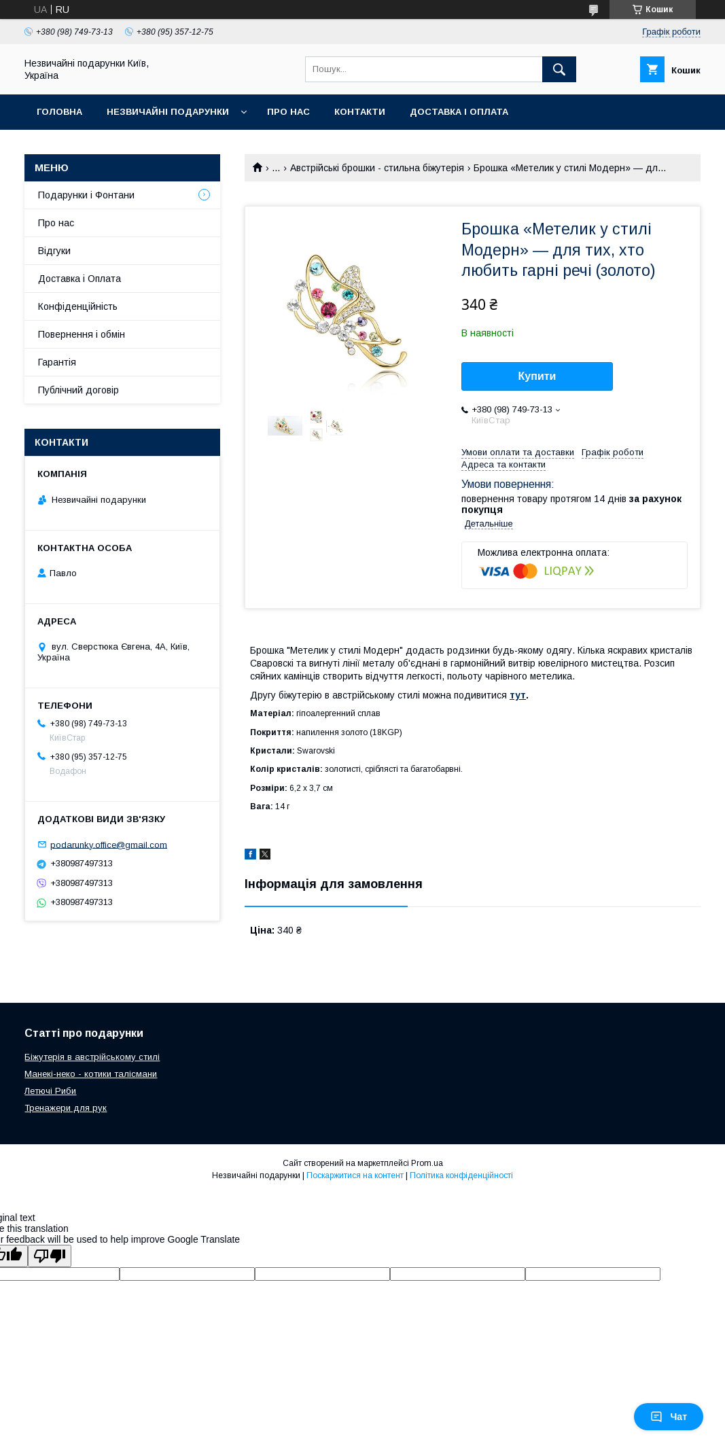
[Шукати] (559, 69)
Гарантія (57, 362)
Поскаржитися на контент (355, 1175)
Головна (59, 112)
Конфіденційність (78, 306)
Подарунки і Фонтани (86, 195)
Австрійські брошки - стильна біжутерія (377, 167)
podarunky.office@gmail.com (108, 844)
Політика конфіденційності (461, 1175)
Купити (537, 376)
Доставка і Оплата (79, 278)
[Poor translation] (49, 1256)
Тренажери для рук (65, 1108)
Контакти (359, 112)
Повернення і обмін (81, 334)
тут (518, 695)
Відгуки (54, 250)
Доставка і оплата (459, 112)
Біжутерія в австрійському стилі (92, 1057)
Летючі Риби (50, 1091)
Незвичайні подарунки (168, 112)
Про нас (288, 112)
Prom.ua (427, 1163)
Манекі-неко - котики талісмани (90, 1074)
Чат (668, 1417)
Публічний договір (78, 390)
